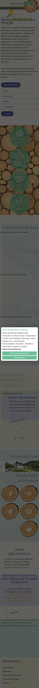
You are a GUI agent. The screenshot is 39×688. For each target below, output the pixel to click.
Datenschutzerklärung (11, 349)
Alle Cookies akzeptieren (19, 353)
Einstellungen (19, 358)
